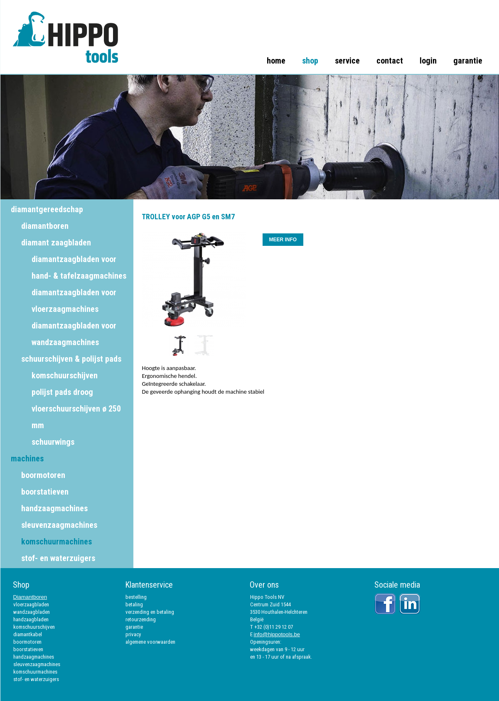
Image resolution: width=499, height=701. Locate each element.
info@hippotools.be (277, 634)
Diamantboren (30, 597)
